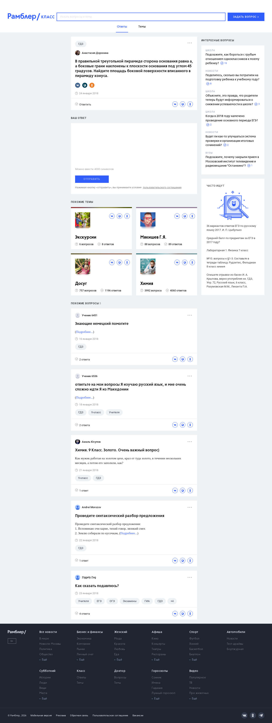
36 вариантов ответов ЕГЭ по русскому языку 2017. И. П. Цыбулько (231, 227)
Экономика (84, 638)
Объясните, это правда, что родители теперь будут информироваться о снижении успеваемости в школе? (232, 100)
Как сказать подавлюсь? (97, 586)
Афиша (157, 632)
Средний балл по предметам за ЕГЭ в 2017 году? (231, 240)
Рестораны (159, 654)
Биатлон (194, 654)
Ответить (83, 104)
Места (43, 693)
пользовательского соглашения (162, 187)
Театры (156, 649)
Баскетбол (196, 649)
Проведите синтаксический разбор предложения (119, 516)
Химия (146, 284)
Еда (116, 654)
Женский (120, 632)
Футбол (194, 638)
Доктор (119, 671)
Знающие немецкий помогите (102, 324)
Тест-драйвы (235, 644)
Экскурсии (85, 237)
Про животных (199, 693)
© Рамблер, (14, 715)
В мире (44, 638)
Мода (118, 638)
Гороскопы (160, 671)
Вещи (42, 688)
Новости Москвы (50, 644)
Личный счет (85, 654)
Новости (232, 638)
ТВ (190, 683)
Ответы (81, 677)
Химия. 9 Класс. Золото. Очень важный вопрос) (117, 450)
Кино (155, 638)
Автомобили (236, 632)
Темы (80, 683)
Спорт (193, 632)
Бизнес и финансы (90, 632)
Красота (119, 644)
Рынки (81, 649)
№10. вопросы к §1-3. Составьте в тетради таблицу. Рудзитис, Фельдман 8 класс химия (231, 262)
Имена (156, 683)
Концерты (158, 644)
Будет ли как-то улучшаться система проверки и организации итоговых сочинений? (231, 141)
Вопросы (120, 677)
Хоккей (194, 644)
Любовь (119, 649)
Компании (83, 644)
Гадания (157, 688)
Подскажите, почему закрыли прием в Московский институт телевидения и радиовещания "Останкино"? (232, 161)
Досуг (81, 284)
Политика (45, 649)
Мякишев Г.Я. (153, 237)
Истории (45, 677)
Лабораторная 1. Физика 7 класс (227, 250)
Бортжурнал (235, 649)
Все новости (48, 632)
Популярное (197, 677)
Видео (193, 671)
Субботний (47, 671)
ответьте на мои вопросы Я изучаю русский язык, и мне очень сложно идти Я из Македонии (130, 387)
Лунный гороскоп (163, 693)
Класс (81, 671)
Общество (46, 654)
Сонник (156, 677)
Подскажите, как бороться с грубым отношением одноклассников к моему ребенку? (232, 59)
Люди (43, 683)
